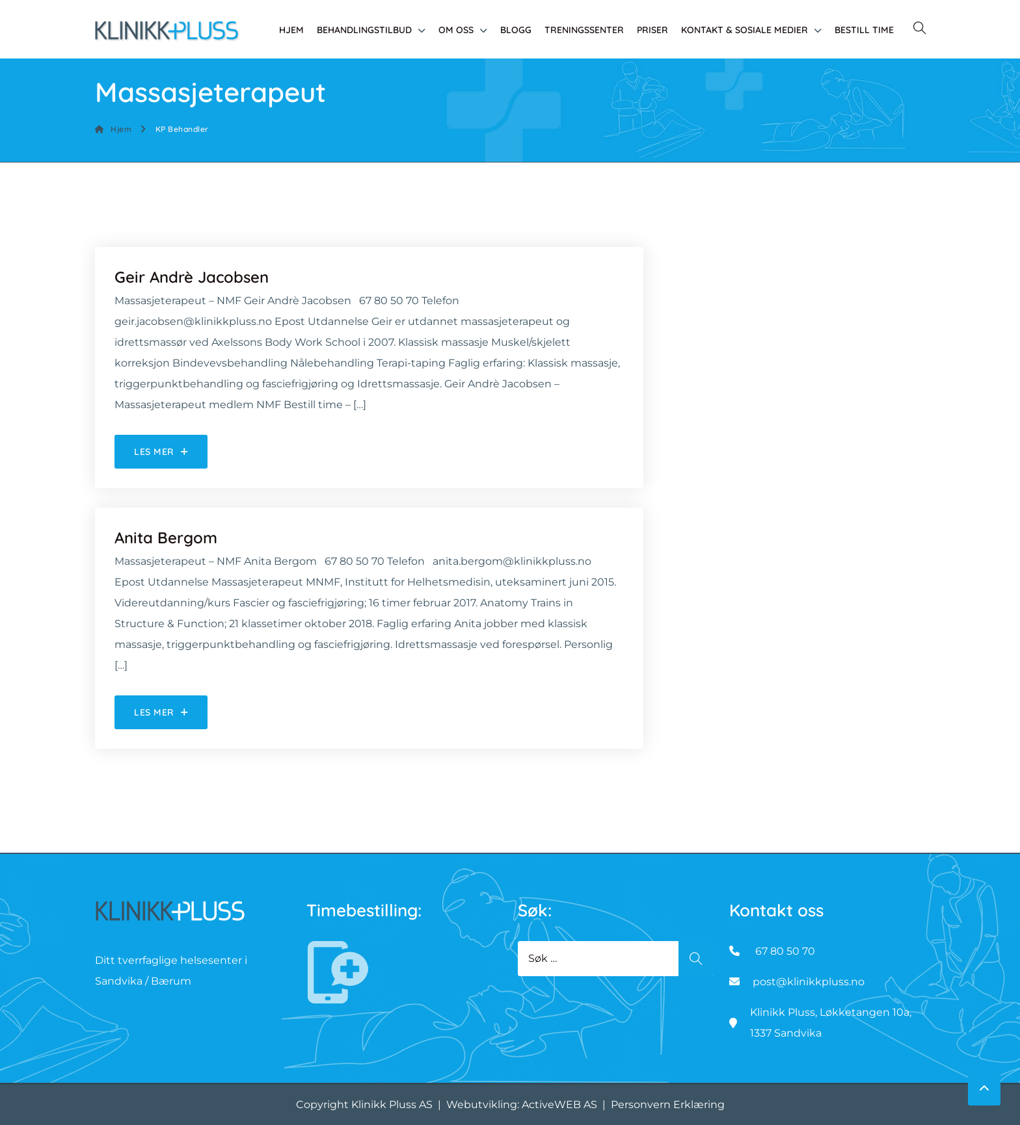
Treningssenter (584, 30)
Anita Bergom (165, 537)
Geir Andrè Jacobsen (191, 277)
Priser (652, 30)
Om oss (456, 30)
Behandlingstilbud (364, 30)
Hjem (291, 30)
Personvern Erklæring (668, 1104)
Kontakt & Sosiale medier (744, 30)
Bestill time (864, 30)
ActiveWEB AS (559, 1104)
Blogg (515, 30)
